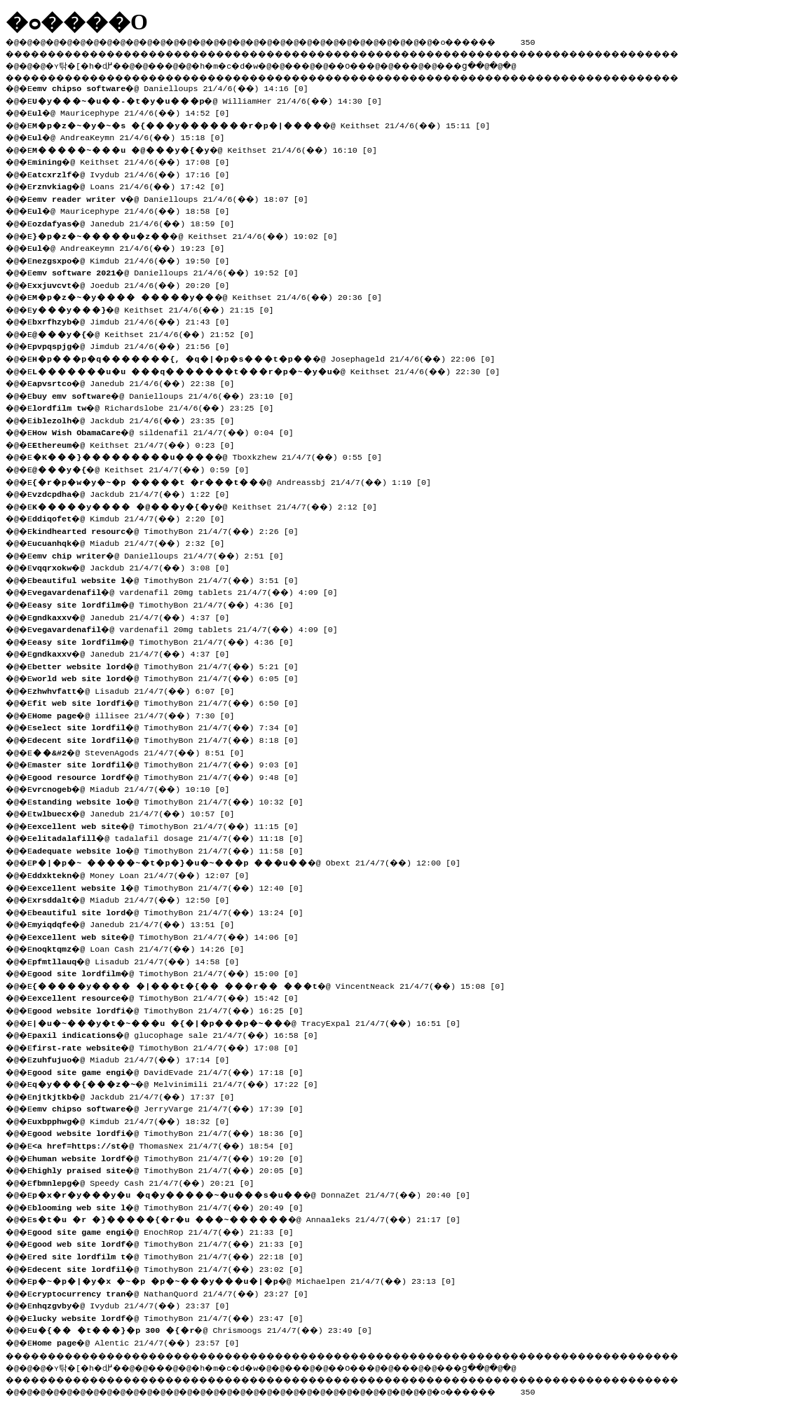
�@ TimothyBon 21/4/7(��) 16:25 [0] (172, 1009)
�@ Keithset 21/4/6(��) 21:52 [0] (148, 332)
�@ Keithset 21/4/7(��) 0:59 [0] (146, 468)
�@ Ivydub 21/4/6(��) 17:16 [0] (136, 173)
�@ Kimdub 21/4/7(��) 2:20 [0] (133, 517)
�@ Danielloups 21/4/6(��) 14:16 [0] (175, 87)
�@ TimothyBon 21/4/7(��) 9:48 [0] (170, 775)
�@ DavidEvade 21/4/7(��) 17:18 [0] (172, 1070)
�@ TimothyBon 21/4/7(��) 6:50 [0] (170, 701)
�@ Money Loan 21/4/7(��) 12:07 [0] (146, 873)
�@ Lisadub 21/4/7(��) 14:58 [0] (141, 960)
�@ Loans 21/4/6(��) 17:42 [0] (133, 185)
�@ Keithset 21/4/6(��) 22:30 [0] (271, 370)
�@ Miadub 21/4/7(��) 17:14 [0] (136, 1058)
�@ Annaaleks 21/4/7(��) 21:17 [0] (251, 1218)
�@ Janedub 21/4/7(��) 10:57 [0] (138, 812)
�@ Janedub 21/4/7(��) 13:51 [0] (138, 923)
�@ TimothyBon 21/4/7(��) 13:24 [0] (172, 911)
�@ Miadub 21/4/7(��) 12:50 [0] (136, 898)
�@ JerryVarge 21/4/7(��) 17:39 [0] (172, 1107)
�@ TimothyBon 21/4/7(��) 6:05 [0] (170, 677)
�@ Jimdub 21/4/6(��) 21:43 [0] (136, 320)
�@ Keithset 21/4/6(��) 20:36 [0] (212, 295)
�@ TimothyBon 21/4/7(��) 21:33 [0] (172, 1242)
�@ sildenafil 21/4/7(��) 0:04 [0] (168, 431)
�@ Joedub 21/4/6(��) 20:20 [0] (136, 283)
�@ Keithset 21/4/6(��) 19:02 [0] (190, 234)
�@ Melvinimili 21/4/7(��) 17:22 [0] (180, 1082)
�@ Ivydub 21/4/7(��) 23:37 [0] (136, 1304)
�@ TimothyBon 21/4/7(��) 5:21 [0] (170, 665)
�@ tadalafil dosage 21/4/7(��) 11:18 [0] (172, 836)
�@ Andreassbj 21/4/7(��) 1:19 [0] (236, 480)
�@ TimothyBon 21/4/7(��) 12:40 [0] (172, 886)
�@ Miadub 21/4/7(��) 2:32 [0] (133, 541)
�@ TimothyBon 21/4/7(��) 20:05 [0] (172, 1169)
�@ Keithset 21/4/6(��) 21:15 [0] (158, 308)
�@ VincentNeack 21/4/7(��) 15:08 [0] (273, 984)
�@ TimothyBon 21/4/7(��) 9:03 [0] (170, 763)
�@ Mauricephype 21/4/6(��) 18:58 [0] (136, 209)
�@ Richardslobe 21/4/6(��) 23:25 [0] (158, 406)
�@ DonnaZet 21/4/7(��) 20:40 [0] (256, 1193)
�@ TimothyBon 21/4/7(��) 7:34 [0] (170, 726)
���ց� (508, 63)
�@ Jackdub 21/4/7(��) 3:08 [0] (136, 566)
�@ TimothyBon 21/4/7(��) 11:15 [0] (170, 824)
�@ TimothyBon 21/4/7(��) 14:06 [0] (170, 935)
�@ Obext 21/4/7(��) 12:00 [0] (251, 861)
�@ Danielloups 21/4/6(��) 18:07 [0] (175, 197)
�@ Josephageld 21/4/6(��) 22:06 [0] (268, 357)
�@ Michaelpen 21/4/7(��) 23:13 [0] (249, 1279)
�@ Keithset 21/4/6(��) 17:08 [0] (136, 160)
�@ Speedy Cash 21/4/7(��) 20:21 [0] (148, 1181)
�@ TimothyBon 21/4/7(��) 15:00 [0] (170, 972)
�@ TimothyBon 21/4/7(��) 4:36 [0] (168, 603)
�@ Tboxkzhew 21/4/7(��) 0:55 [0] (212, 455)
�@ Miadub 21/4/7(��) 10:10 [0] (136, 787)
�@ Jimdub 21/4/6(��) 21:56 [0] (136, 344)
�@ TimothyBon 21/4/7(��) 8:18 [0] (170, 738)
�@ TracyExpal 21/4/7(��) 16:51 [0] (251, 1021)
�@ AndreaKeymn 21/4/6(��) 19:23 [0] (133, 246)
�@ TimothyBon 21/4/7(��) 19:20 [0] (172, 1157)
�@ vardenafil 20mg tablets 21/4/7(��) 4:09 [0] (190, 590)
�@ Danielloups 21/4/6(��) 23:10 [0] (168, 394)
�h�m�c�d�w (248, 63)
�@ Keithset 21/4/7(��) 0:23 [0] (138, 443)
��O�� (386, 63)
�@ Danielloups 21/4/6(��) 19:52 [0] (170, 271)
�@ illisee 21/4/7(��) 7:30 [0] (138, 714)
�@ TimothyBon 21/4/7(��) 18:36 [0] (172, 1131)
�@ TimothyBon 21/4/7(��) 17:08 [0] (170, 1046)
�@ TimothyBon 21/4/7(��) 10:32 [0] (172, 800)
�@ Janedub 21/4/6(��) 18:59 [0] (138, 222)
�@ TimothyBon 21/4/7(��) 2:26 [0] (170, 529)
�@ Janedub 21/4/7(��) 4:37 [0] (136, 616)
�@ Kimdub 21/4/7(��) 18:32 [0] (136, 1119)
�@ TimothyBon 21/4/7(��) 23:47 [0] (172, 1316)
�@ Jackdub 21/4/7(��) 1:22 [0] (136, 492)
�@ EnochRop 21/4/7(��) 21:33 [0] (168, 1230)
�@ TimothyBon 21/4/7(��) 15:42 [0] (170, 996)
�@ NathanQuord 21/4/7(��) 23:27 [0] (175, 1292)
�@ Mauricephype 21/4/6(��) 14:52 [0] (136, 111)
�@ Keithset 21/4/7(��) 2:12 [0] (209, 505)
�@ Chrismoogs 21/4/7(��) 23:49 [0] (207, 1328)
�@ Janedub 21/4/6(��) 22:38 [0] (138, 382)
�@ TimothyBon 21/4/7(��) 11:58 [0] (172, 849)
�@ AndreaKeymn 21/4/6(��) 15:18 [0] (133, 136)
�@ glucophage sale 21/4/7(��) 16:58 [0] (180, 1033)
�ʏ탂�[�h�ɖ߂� (91, 63)
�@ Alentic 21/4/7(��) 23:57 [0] (141, 1341)
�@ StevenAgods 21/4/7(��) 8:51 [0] (143, 751)
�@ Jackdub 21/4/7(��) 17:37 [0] (138, 1095)
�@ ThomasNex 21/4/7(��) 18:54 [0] (168, 1144)
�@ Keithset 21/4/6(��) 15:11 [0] (266, 124)
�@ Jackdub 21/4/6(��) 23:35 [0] (138, 419)
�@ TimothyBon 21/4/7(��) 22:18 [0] (172, 1255)
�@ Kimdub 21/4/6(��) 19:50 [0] (136, 259)
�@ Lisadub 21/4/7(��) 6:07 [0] (138, 689)
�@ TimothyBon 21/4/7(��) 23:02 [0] (172, 1267)
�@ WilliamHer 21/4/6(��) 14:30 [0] (212, 99)
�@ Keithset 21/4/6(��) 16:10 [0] (209, 148)
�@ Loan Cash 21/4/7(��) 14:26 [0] (143, 947)
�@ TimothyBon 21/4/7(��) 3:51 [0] (170, 578)
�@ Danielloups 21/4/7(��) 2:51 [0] (163, 554)
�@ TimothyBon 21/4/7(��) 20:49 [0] (172, 1206)
